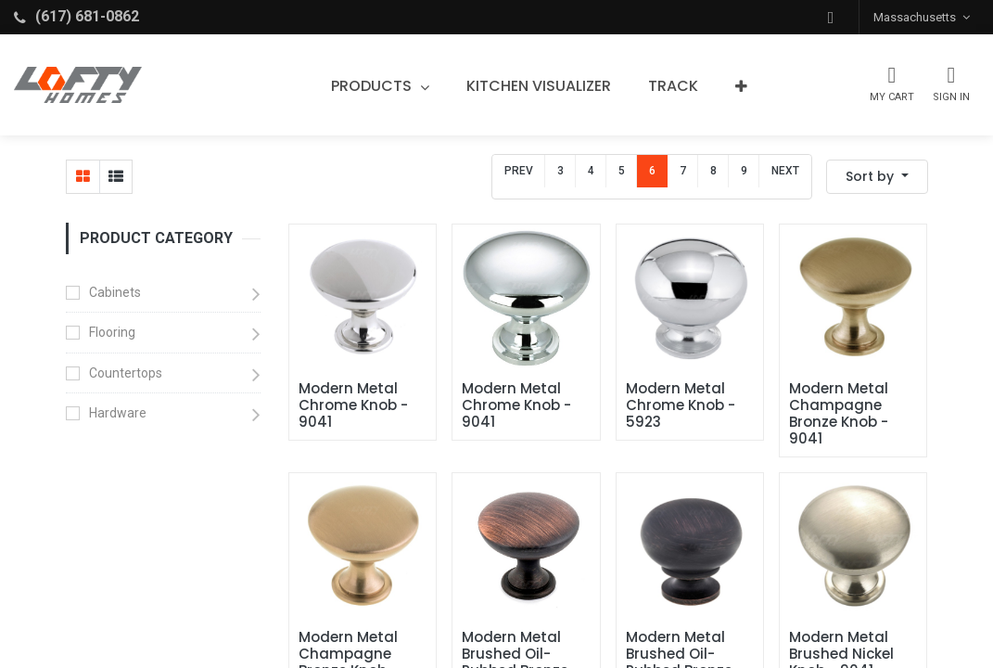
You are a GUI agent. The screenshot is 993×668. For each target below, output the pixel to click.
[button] (831, 17)
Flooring (112, 332)
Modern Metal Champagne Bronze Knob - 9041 (840, 413)
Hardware (117, 412)
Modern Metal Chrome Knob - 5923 (682, 405)
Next (785, 170)
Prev (518, 170)
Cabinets (115, 292)
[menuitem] (539, 86)
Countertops (125, 373)
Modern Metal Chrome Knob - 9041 (355, 405)
